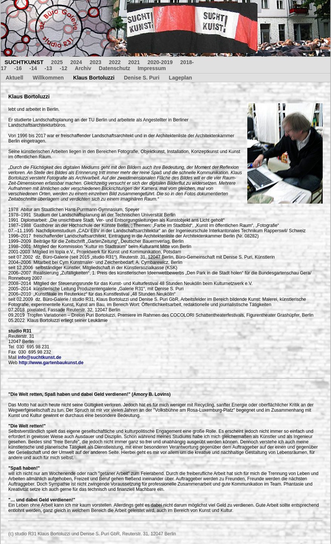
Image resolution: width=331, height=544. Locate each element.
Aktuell (14, 78)
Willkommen (48, 78)
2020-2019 (160, 62)
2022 (115, 62)
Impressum (152, 68)
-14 (33, 68)
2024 (76, 62)
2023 (95, 62)
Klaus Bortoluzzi (94, 78)
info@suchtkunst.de (39, 357)
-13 (48, 68)
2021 (134, 62)
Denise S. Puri (141, 78)
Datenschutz (114, 68)
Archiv (83, 68)
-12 (63, 68)
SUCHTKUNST (24, 62)
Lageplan (180, 78)
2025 (57, 62)
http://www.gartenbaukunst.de (51, 362)
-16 (18, 68)
